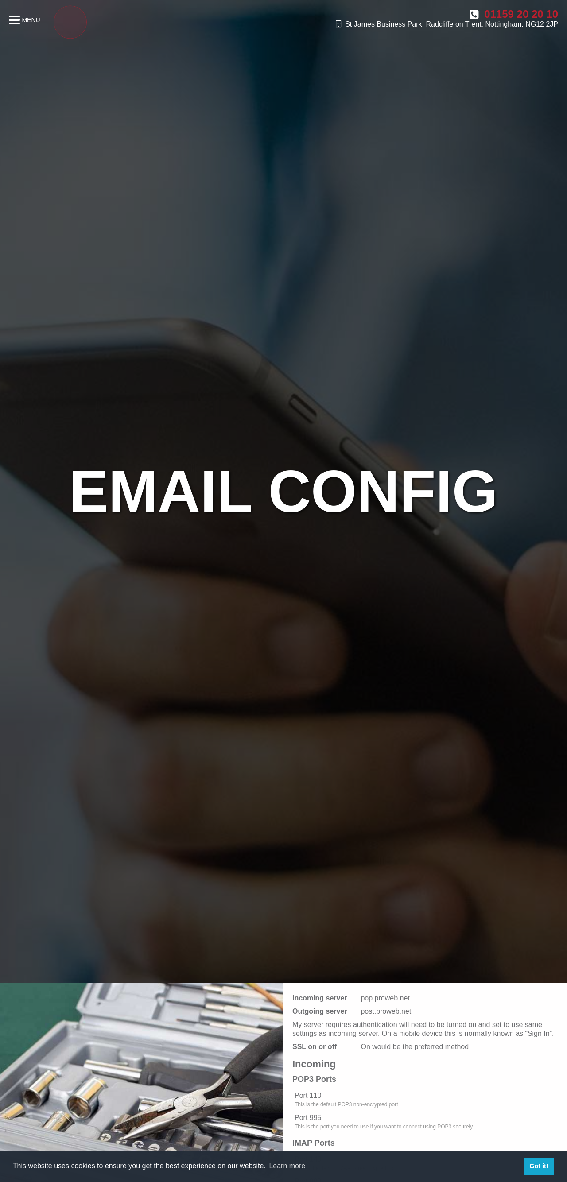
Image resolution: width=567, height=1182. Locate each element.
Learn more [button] (287, 1166)
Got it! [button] (538, 1166)
